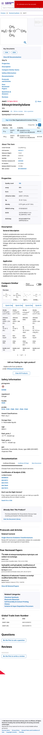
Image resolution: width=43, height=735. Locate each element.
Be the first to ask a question (14, 640)
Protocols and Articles (6, 80)
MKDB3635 (4, 477)
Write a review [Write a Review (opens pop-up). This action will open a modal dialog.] (18, 111)
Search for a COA (6, 500)
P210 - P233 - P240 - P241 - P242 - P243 (14, 409)
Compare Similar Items (10, 70)
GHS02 (3, 390)
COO (14, 52)
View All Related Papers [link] (10, 586)
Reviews (5, 97)
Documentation (8, 76)
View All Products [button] (21, 373)
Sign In (8, 120)
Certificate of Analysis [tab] (9, 463)
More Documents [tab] (36, 463)
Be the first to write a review (14, 656)
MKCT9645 (4, 485)
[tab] (5, 13)
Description (6, 67)
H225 (3, 403)
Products (3, 13)
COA (6, 52)
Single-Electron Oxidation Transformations (17, 538)
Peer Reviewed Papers (5, 86)
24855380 (20, 161)
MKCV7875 (4, 483)
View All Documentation (12, 57)
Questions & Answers (6, 93)
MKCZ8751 (4, 480)
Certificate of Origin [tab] (23, 463)
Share (38, 101)
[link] (6, 730)
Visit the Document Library (12, 519)
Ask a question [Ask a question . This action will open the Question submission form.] (28, 111)
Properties (6, 63)
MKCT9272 (4, 488)
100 (20, 183)
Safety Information (9, 73)
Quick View (9, 305)
